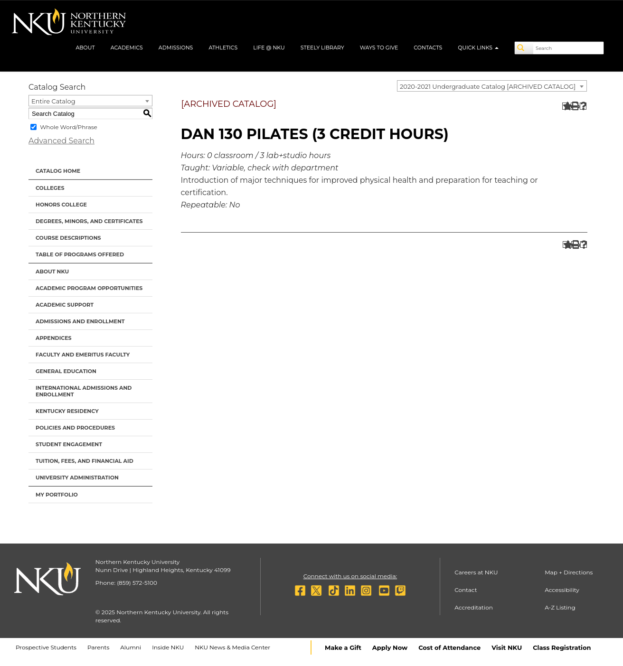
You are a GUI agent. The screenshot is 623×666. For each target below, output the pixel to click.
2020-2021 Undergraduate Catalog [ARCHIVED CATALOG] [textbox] (488, 86)
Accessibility (562, 589)
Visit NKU (506, 647)
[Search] (524, 48)
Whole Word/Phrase (68, 127)
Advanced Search (61, 140)
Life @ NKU (269, 47)
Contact (465, 589)
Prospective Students (46, 647)
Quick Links (478, 47)
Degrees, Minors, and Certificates (89, 221)
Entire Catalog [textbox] (53, 101)
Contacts (428, 47)
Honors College (61, 204)
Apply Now (389, 647)
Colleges (50, 188)
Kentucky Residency (67, 411)
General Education (66, 371)
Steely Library (322, 47)
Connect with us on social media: (350, 576)
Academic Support (65, 304)
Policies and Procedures (75, 427)
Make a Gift (343, 647)
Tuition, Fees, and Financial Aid (84, 461)
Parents (98, 647)
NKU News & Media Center (232, 647)
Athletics (222, 47)
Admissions (176, 47)
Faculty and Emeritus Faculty (83, 354)
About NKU (52, 271)
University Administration (77, 477)
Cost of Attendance (449, 647)
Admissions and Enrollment (80, 321)
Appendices (54, 338)
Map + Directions (569, 572)
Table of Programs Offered (80, 254)
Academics (127, 47)
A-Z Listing (560, 607)
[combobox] (492, 86)
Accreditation (473, 607)
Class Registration (562, 647)
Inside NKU (168, 647)
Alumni (130, 647)
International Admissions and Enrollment (84, 391)
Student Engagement (69, 444)
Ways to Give (379, 47)
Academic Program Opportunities (89, 288)
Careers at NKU (476, 572)
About (85, 47)
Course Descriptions (68, 238)
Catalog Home (58, 171)
